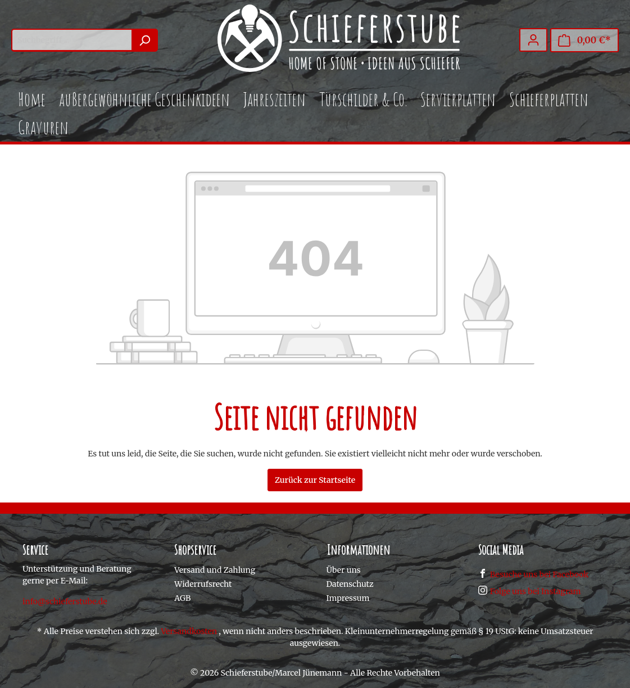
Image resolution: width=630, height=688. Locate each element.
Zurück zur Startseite (315, 480)
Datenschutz (350, 584)
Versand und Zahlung (214, 570)
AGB (182, 598)
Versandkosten (189, 631)
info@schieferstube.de (64, 601)
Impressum (348, 598)
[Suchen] (145, 40)
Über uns (344, 570)
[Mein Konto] (533, 40)
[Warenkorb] (584, 40)
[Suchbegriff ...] (71, 40)
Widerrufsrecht (203, 584)
